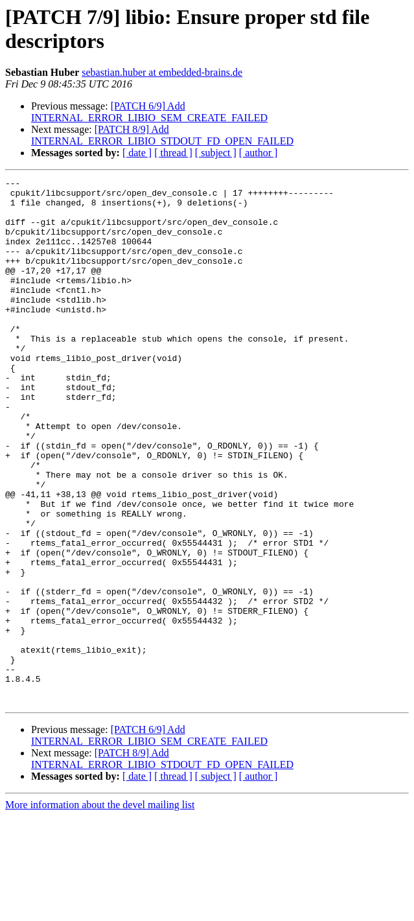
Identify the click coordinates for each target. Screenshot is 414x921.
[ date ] (137, 152)
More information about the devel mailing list (99, 909)
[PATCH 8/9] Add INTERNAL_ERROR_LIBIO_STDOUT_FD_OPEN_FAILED (162, 135)
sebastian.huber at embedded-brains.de (162, 72)
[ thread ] (173, 152)
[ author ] (258, 152)
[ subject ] (215, 152)
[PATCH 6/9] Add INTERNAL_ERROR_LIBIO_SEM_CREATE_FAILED (149, 111)
